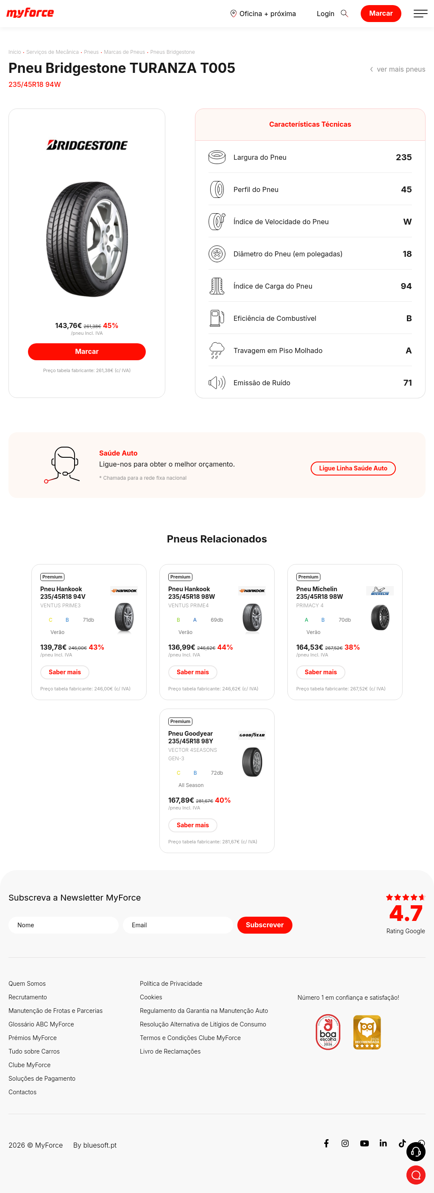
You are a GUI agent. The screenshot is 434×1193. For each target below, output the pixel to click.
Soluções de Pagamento (41, 1078)
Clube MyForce (29, 1064)
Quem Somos (27, 983)
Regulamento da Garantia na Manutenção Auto (204, 1010)
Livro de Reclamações (170, 1051)
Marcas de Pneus (124, 52)
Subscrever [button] (265, 924)
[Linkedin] (383, 1145)
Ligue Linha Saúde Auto (353, 468)
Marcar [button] (87, 351)
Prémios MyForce (32, 1037)
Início (14, 52)
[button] (263, 14)
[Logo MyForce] (30, 13)
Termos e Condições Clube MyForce (190, 1037)
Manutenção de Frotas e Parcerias (55, 1010)
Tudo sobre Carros (34, 1051)
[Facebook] (326, 1145)
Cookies (151, 997)
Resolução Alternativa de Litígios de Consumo (203, 1024)
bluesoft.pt (100, 1145)
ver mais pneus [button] (401, 69)
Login (320, 13)
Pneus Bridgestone (172, 52)
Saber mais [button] (65, 672)
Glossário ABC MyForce (41, 1024)
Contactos (22, 1092)
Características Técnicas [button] (310, 124)
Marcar (381, 13)
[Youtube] (364, 1145)
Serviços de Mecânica (52, 52)
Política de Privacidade (171, 983)
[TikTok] (402, 1145)
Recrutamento (27, 997)
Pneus (91, 52)
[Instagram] (345, 1145)
